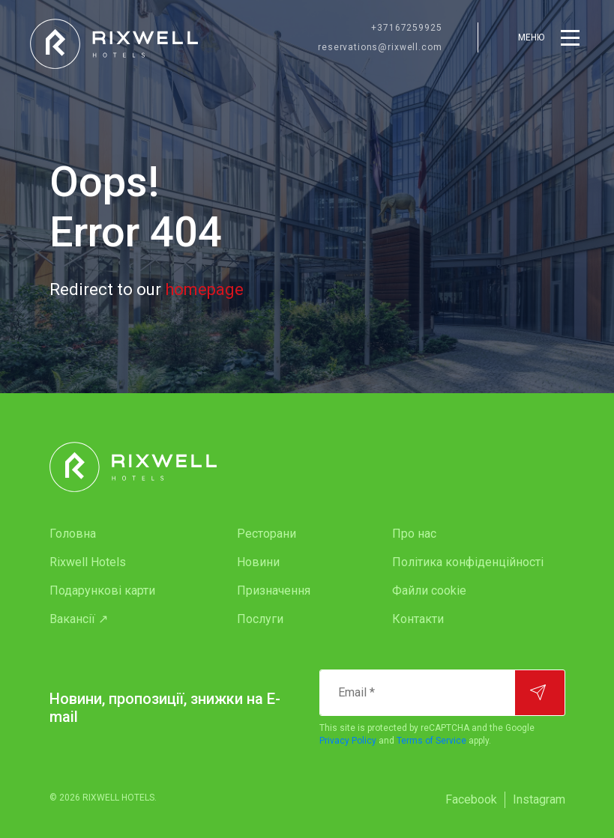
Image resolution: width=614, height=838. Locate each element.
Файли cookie (429, 590)
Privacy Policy (347, 740)
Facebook (471, 799)
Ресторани (266, 533)
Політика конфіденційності (468, 562)
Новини (258, 562)
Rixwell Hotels (87, 562)
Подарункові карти (102, 590)
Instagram (539, 799)
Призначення (273, 590)
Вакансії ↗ (78, 619)
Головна (72, 533)
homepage (204, 289)
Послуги (260, 619)
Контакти (418, 619)
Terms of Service (431, 740)
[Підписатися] (540, 692)
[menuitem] (113, 534)
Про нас (414, 533)
